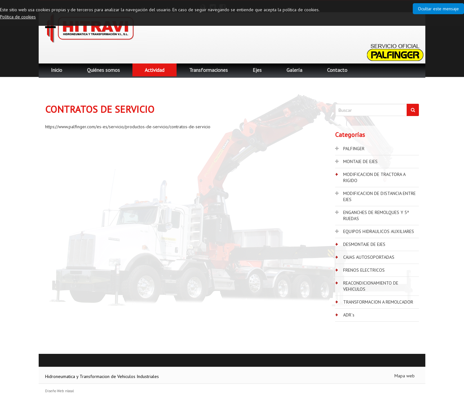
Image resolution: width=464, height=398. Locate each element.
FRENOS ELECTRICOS (364, 270)
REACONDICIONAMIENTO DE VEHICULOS (370, 286)
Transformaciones (208, 70)
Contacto (337, 70)
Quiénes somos (103, 70)
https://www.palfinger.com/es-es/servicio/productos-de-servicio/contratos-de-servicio (127, 127)
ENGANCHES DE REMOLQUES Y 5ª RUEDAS (376, 215)
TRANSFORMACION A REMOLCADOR (378, 302)
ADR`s (348, 315)
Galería (294, 70)
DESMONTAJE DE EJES (364, 244)
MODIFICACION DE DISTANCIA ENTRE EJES (379, 196)
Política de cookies (18, 17)
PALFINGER (353, 148)
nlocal (69, 391)
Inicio (56, 70)
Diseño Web (54, 391)
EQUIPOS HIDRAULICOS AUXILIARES (378, 231)
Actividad (154, 70)
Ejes (257, 70)
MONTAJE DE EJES (360, 161)
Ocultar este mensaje (438, 9)
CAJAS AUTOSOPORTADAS (368, 257)
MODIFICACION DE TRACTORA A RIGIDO (374, 177)
